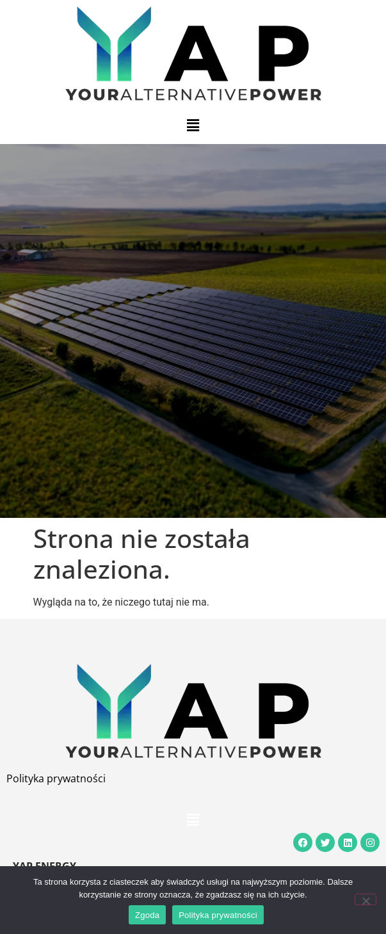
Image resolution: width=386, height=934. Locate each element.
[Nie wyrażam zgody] (365, 899)
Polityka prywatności (56, 778)
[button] (193, 125)
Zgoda (147, 915)
